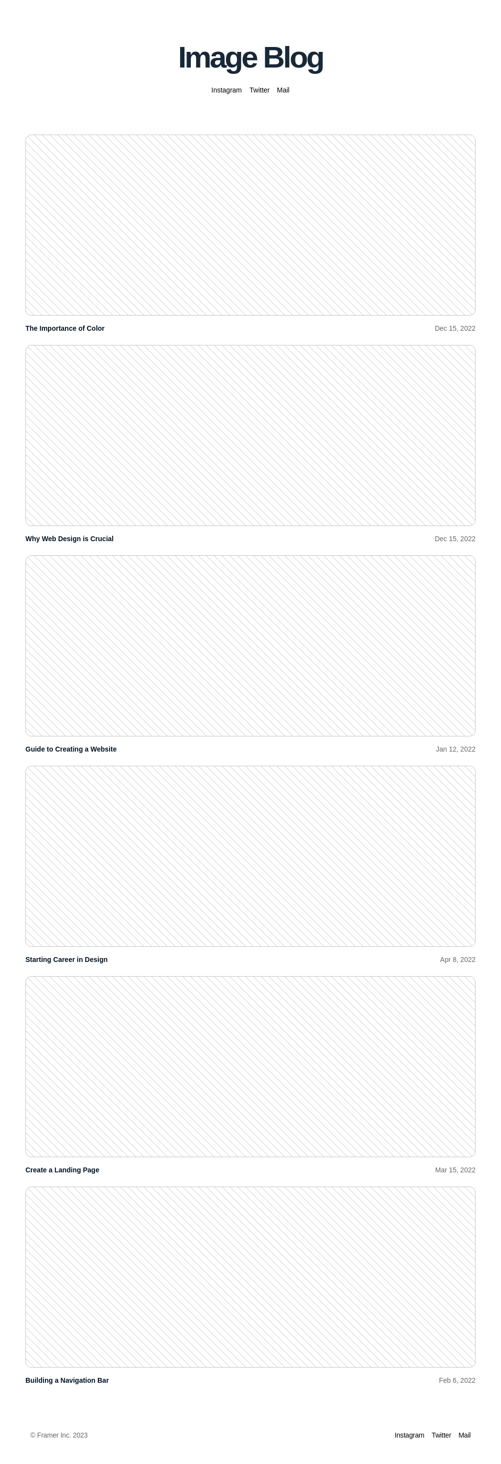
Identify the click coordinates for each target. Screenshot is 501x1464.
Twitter (260, 90)
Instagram (226, 90)
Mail (283, 90)
